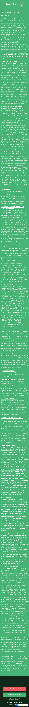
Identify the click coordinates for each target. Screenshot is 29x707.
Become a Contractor (14, 694)
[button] (22, 4)
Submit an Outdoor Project (14, 689)
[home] (12, 4)
